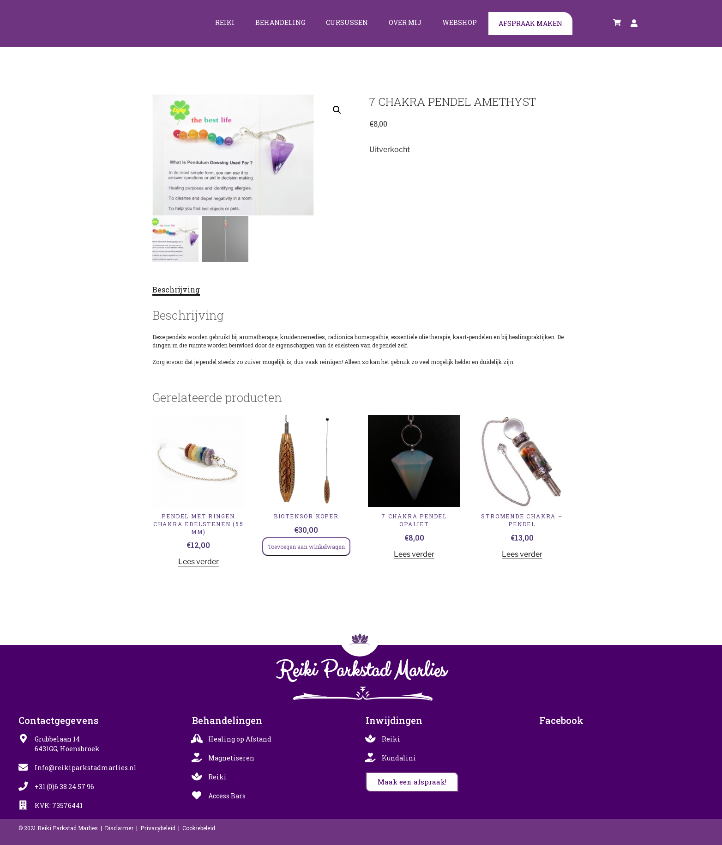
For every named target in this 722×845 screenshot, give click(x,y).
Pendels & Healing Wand (428, 172)
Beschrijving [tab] (176, 289)
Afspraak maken (530, 23)
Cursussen (347, 22)
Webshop (459, 22)
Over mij (405, 22)
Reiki (225, 22)
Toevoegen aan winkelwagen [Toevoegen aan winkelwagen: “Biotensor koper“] (306, 546)
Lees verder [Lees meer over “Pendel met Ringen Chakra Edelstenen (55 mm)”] (198, 561)
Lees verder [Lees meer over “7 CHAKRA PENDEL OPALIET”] (414, 553)
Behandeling (280, 22)
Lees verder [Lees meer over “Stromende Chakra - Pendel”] (522, 553)
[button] (337, 110)
